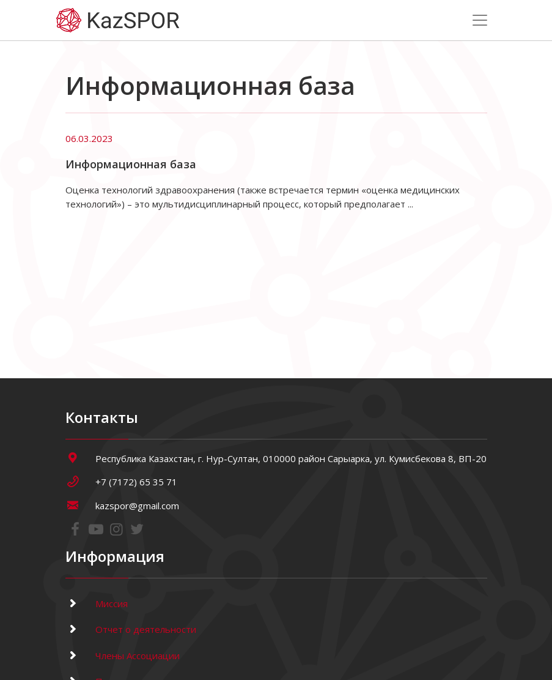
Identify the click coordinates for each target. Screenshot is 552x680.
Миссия (96, 603)
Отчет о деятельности (130, 629)
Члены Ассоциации (122, 655)
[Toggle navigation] (479, 20)
